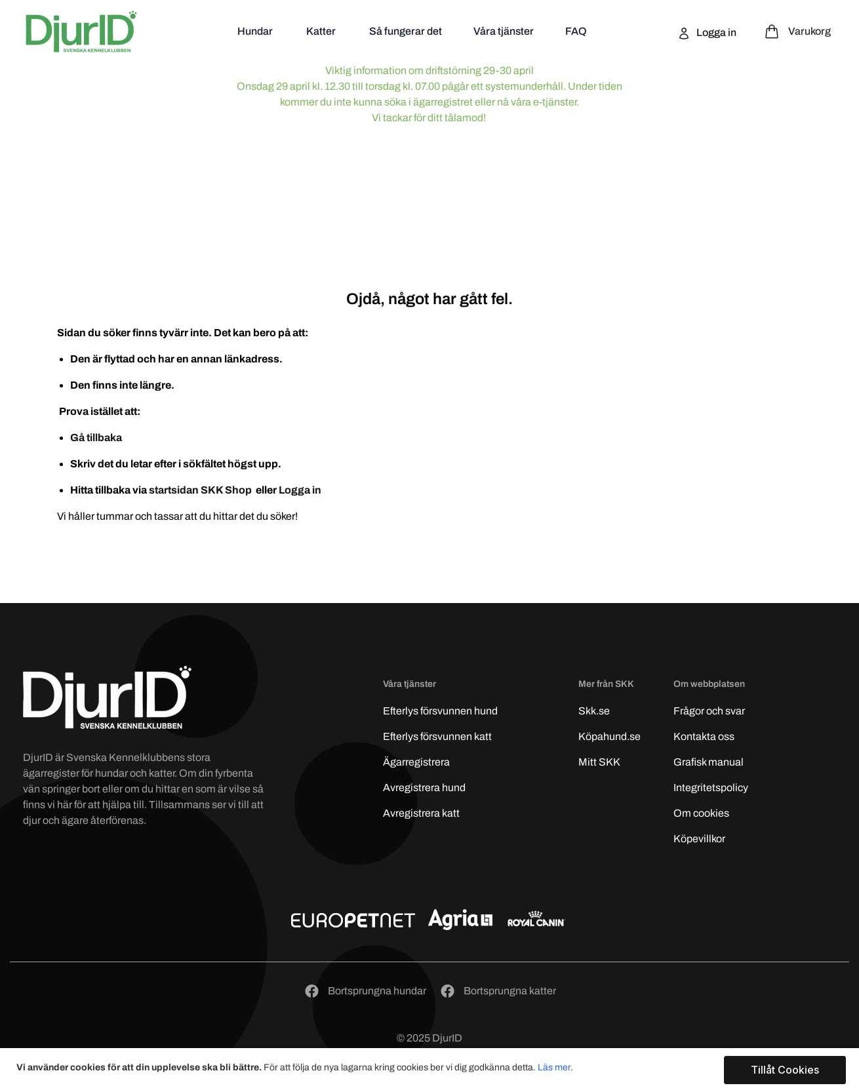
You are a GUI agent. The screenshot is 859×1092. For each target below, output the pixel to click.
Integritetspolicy (710, 787)
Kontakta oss (703, 736)
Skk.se (594, 710)
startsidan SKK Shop (201, 490)
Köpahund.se (609, 736)
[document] (431, 1070)
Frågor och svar (709, 710)
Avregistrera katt (421, 813)
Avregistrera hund (424, 787)
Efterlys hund (440, 710)
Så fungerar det (405, 31)
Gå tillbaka (96, 437)
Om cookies (701, 813)
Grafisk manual (708, 762)
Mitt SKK (599, 762)
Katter (322, 31)
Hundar (256, 31)
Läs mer (554, 1067)
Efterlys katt (437, 736)
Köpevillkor (699, 838)
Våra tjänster (503, 31)
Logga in (715, 32)
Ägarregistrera (416, 762)
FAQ (576, 31)
